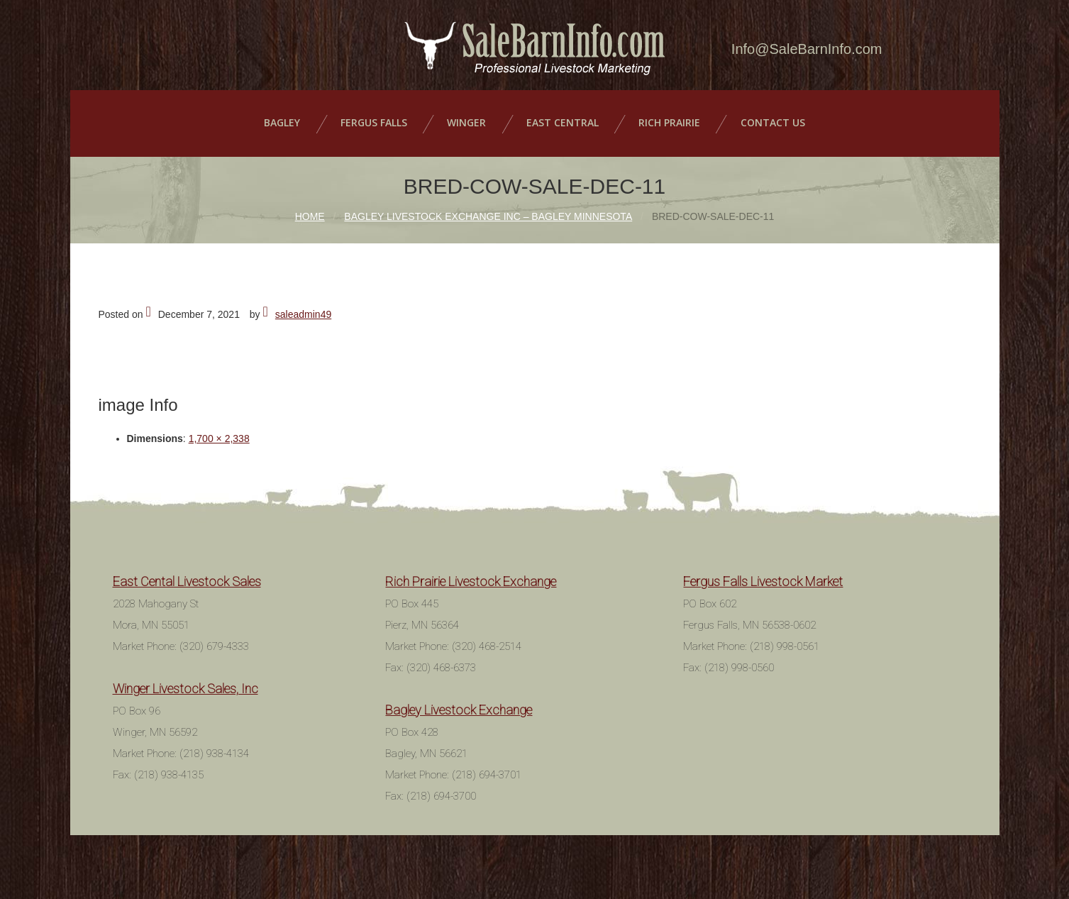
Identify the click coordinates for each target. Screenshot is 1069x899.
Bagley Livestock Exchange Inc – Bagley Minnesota (488, 211)
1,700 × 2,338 (219, 433)
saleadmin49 (303, 309)
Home (310, 211)
